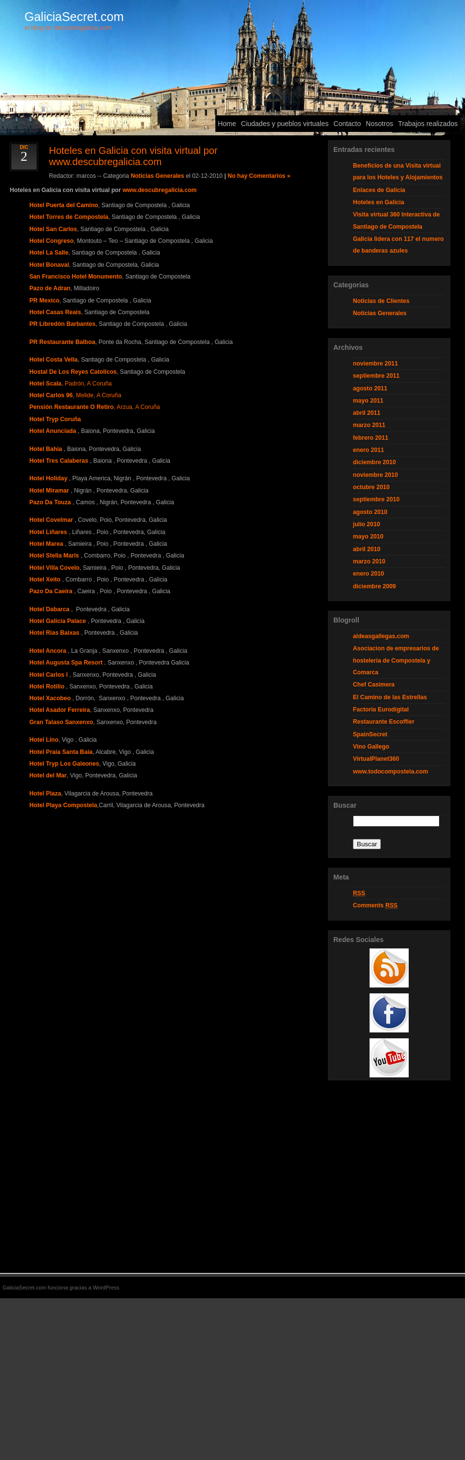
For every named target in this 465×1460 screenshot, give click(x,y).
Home (227, 124)
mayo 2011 (368, 400)
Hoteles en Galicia (378, 202)
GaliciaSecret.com (74, 16)
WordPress (106, 1287)
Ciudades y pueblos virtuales (284, 124)
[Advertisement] (389, 1112)
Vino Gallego (371, 746)
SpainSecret (370, 734)
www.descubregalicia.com (159, 190)
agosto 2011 (370, 388)
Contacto (347, 124)
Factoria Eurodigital (381, 709)
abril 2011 (366, 412)
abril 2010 (366, 549)
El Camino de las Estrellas (390, 697)
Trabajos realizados (428, 124)
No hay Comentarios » (259, 175)
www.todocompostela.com (390, 771)
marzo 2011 (369, 425)
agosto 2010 (370, 512)
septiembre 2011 (376, 375)
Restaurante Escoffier (384, 721)
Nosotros (379, 124)
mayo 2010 (368, 536)
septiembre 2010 (376, 499)
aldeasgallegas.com (381, 636)
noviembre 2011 (375, 363)
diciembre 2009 (374, 586)
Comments (375, 905)
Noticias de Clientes (381, 301)
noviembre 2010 (375, 475)
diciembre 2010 (374, 462)
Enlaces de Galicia (379, 190)
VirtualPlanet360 (376, 758)
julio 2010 (366, 524)
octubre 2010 (371, 487)
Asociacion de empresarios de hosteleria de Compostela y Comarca (396, 660)
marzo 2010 (369, 561)
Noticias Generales (157, 175)
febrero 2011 (370, 437)
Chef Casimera (374, 684)
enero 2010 (368, 573)
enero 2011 (368, 450)
